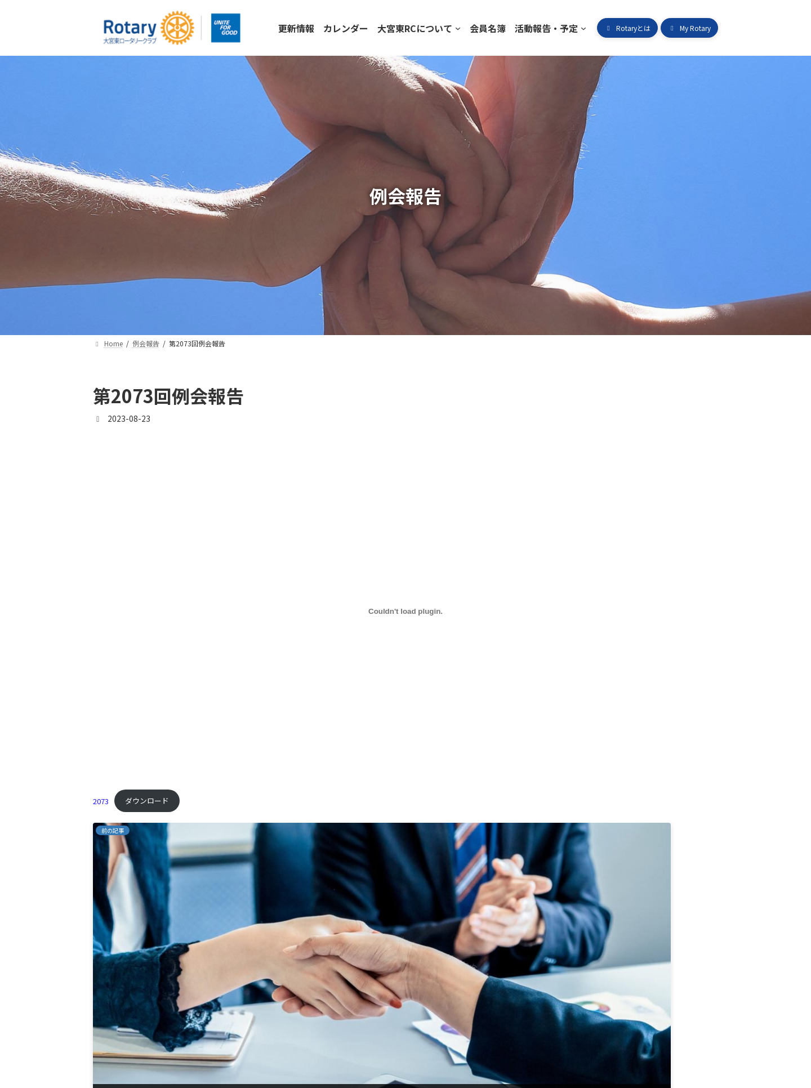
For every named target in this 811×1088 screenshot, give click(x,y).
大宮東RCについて (263, 1036)
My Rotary (588, 1036)
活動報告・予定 (407, 1036)
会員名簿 (338, 1036)
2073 (101, 800)
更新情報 (121, 1036)
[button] (627, 28)
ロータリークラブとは (501, 1036)
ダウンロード (147, 800)
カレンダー (183, 1036)
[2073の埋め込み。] (405, 611)
